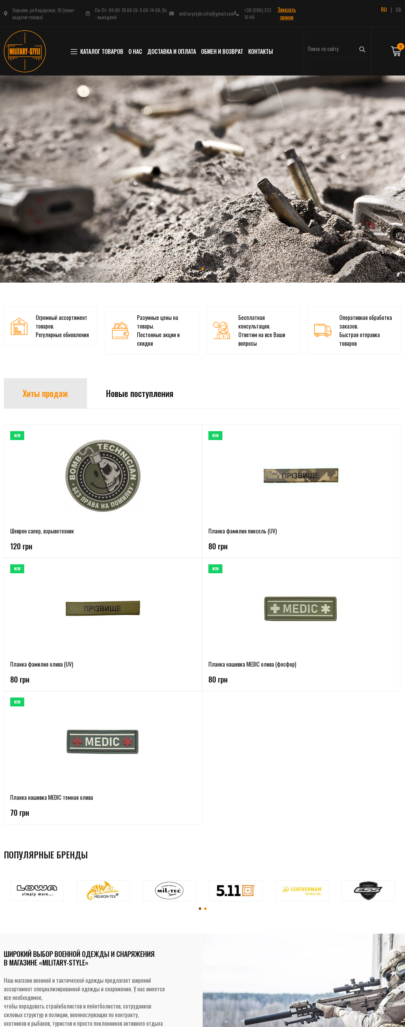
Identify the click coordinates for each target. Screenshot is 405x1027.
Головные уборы (96, 933)
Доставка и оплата (171, 51)
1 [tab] (202, 269)
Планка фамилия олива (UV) (199, 531)
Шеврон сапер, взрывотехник (42, 531)
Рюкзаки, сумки (95, 979)
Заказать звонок (287, 13)
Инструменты (93, 1002)
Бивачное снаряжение (102, 968)
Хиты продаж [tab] (45, 393)
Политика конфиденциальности (188, 945)
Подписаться (354, 978)
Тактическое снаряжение (105, 956)
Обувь (85, 945)
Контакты (260, 51)
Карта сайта (168, 991)
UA (398, 9)
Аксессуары (91, 991)
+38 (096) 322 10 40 (257, 13)
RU (384, 9)
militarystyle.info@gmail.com (206, 13)
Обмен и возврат (222, 51)
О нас (135, 51)
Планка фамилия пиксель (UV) (118, 535)
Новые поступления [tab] (139, 393)
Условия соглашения (177, 956)
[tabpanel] (202, 179)
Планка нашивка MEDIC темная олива (351, 535)
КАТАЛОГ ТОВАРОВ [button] (98, 51)
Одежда (88, 922)
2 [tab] (205, 651)
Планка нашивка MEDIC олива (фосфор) (279, 535)
